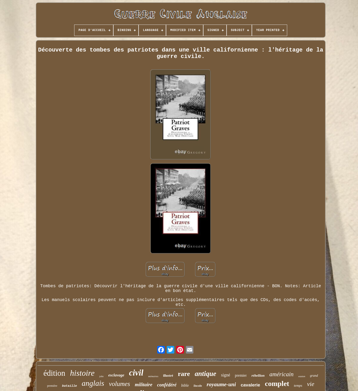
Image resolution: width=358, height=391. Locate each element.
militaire (143, 384)
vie (310, 384)
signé (225, 375)
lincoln (198, 385)
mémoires (153, 376)
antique (205, 373)
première (52, 385)
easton (301, 376)
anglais (93, 383)
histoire (82, 373)
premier (241, 375)
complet (277, 383)
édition (54, 373)
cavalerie (250, 384)
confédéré (166, 384)
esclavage (116, 375)
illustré (168, 375)
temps (298, 385)
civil (136, 372)
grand (314, 375)
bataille (69, 386)
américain (281, 374)
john (101, 376)
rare (184, 373)
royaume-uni (221, 384)
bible (185, 385)
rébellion (258, 375)
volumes (119, 383)
